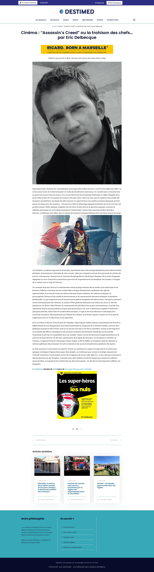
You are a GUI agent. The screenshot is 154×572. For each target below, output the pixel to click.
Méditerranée (87, 20)
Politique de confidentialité (72, 547)
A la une (103, 499)
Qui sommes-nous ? (70, 532)
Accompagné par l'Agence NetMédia (89, 567)
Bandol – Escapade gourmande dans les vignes (106, 485)
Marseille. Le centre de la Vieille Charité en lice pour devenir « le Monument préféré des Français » (47, 487)
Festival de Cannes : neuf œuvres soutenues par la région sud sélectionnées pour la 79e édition (76, 488)
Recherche (99, 3)
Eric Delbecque (37, 369)
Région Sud (54, 20)
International (113, 20)
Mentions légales (69, 542)
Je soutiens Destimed (28, 3)
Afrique (100, 20)
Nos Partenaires (114, 3)
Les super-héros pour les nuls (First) (78, 369)
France (66, 20)
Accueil (54, 26)
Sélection (50, 499)
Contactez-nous (68, 537)
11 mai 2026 (42, 480)
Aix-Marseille (40, 20)
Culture (43, 499)
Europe (75, 20)
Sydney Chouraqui (27, 540)
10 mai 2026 (101, 480)
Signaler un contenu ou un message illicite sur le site (77, 562)
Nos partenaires (68, 527)
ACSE (55, 369)
